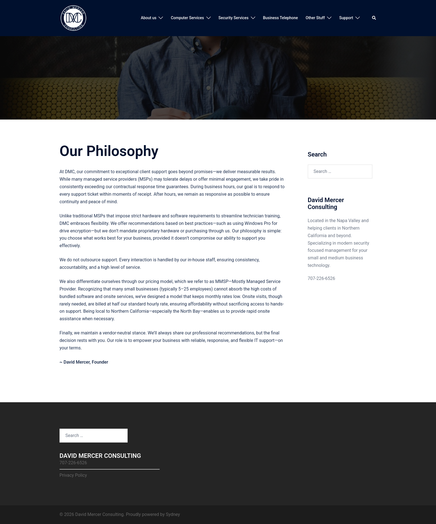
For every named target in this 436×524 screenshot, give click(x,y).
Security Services (234, 18)
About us (148, 18)
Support (346, 18)
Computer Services (187, 18)
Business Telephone (280, 18)
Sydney (173, 514)
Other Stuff (315, 18)
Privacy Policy (73, 475)
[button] (374, 18)
